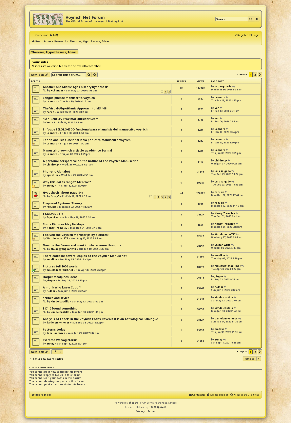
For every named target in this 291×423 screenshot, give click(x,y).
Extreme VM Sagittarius (60, 340)
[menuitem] (54, 35)
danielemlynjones (58, 322)
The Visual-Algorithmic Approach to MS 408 (74, 108)
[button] (260, 74)
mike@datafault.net (59, 270)
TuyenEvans (54, 217)
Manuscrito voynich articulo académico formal (77, 150)
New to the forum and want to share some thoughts (82, 245)
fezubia (219, 192)
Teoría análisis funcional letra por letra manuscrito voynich (87, 140)
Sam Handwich (55, 333)
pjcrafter (52, 175)
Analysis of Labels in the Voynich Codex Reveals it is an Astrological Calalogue (100, 319)
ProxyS (55, 196)
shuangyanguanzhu (63, 249)
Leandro (51, 101)
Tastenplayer (157, 406)
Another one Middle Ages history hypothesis (76, 87)
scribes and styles (56, 298)
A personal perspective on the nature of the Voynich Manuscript (90, 161)
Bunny (50, 185)
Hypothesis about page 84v (63, 192)
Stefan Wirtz (223, 244)
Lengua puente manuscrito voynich (69, 98)
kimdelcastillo (60, 301)
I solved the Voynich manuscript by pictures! (76, 235)
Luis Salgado (223, 171)
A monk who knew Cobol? (62, 287)
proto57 (219, 329)
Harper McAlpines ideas (60, 277)
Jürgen (50, 280)
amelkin (51, 259)
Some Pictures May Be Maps (63, 224)
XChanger (57, 90)
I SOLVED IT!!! (53, 214)
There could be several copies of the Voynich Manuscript (85, 256)
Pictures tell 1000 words (60, 266)
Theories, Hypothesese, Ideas (54, 52)
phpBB (132, 402)
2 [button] (255, 74)
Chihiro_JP (52, 164)
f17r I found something (60, 308)
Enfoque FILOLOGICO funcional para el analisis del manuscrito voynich (95, 129)
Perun (50, 112)
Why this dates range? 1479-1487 (67, 182)
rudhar (50, 291)
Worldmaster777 (57, 238)
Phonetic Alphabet (56, 171)
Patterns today (54, 329)
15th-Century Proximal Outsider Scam (70, 119)
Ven (217, 107)
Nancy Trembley (225, 213)
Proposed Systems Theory (62, 203)
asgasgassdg (223, 86)
